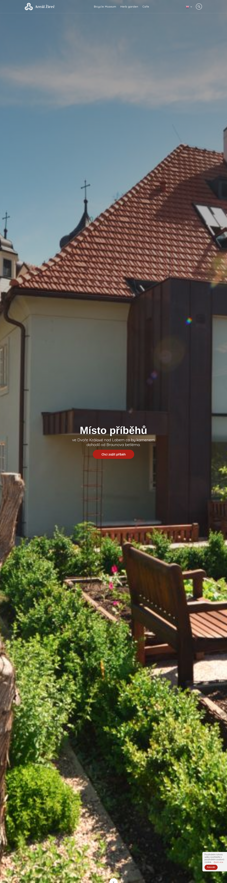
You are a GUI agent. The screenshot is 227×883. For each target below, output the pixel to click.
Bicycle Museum (105, 6)
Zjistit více (218, 862)
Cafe (146, 6)
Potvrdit (211, 867)
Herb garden (130, 6)
